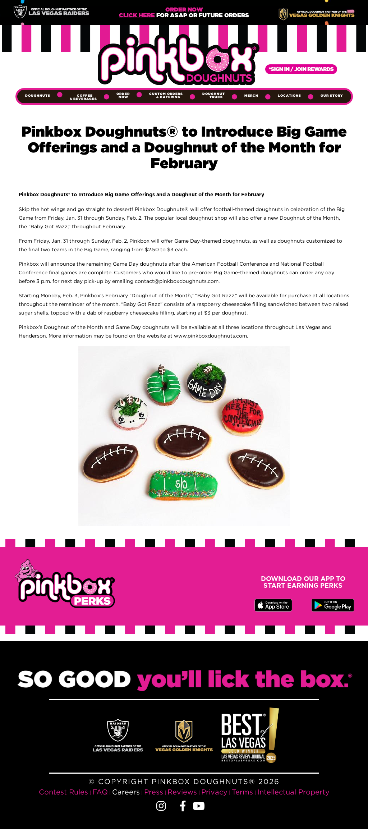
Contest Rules (63, 792)
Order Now (123, 95)
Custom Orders (166, 95)
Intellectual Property (293, 792)
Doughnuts (37, 95)
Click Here (137, 15)
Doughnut (213, 95)
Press (153, 792)
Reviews (182, 792)
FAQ (100, 792)
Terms (242, 792)
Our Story (332, 95)
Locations (289, 95)
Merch (251, 95)
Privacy (214, 792)
